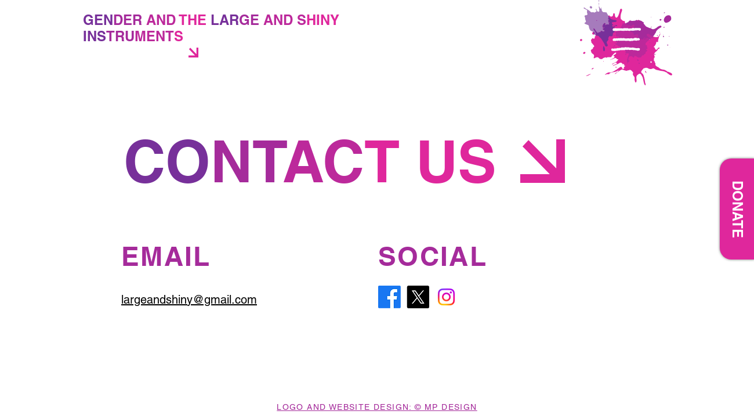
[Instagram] (446, 297)
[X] (418, 297)
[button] (626, 39)
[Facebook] (389, 297)
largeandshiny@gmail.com (189, 300)
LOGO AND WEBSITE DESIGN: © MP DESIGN (377, 407)
